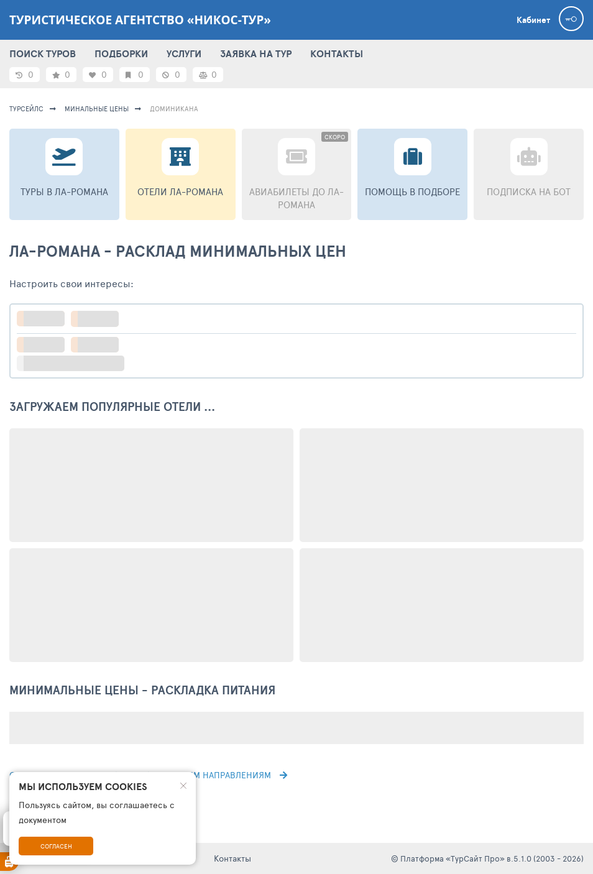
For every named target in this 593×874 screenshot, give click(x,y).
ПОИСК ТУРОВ (42, 53)
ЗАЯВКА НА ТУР (256, 53)
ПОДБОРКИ (121, 53)
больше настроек (77, 363)
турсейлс (26, 108)
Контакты (232, 858)
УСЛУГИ (184, 53)
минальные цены (97, 108)
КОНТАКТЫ (336, 53)
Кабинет (533, 20)
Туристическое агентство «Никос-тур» (140, 20)
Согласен (56, 846)
